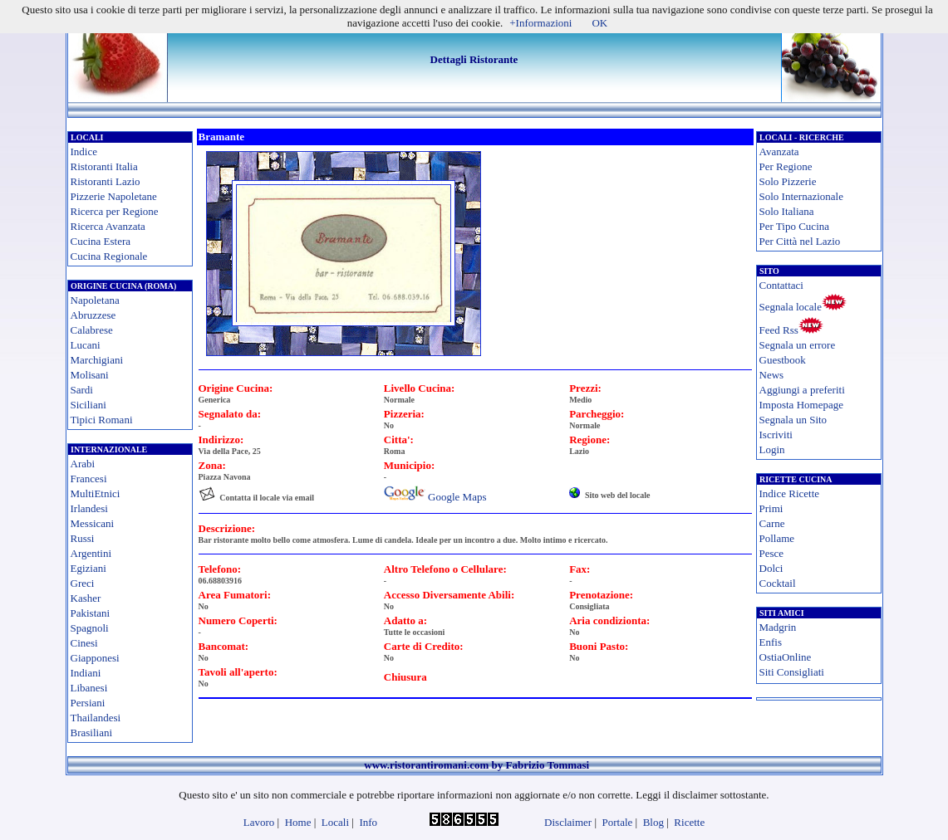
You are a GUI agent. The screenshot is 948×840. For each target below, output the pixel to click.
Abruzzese (93, 315)
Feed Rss (778, 330)
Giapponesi (95, 658)
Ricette (689, 822)
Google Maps (457, 497)
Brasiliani (92, 732)
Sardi (82, 389)
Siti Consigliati (791, 672)
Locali (335, 822)
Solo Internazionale (801, 196)
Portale (617, 822)
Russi (83, 538)
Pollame (777, 538)
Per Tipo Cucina (794, 226)
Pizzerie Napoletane (114, 196)
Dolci (771, 568)
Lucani (86, 345)
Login (772, 449)
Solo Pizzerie (788, 181)
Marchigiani (97, 360)
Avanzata (779, 151)
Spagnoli (90, 628)
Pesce (771, 553)
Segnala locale (790, 306)
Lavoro (259, 822)
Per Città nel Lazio (800, 241)
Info (368, 822)
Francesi (89, 478)
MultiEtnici (95, 493)
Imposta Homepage (801, 404)
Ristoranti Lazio (105, 181)
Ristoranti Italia (104, 166)
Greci (83, 583)
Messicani (93, 523)
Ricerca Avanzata (108, 226)
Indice (84, 151)
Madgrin (778, 627)
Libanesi (89, 687)
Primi (771, 508)
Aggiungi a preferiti (802, 389)
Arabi (83, 463)
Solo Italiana (786, 211)
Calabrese (92, 330)
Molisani (90, 375)
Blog (653, 822)
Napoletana (95, 300)
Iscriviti (776, 434)
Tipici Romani (102, 419)
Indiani (86, 673)
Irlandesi (89, 508)
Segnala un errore (797, 345)
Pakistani (91, 613)
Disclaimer (568, 822)
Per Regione (786, 166)
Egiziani (88, 568)
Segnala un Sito (793, 419)
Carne (772, 523)
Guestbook (782, 360)
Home (298, 822)
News (771, 375)
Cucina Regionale (109, 256)
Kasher (86, 598)
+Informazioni (540, 23)
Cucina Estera (101, 241)
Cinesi (84, 643)
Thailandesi (96, 717)
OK (599, 23)
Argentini (91, 553)
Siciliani (88, 404)
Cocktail (777, 583)
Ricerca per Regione (115, 211)
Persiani (88, 702)
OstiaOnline (785, 657)
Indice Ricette (789, 493)
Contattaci (781, 285)
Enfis (770, 642)
